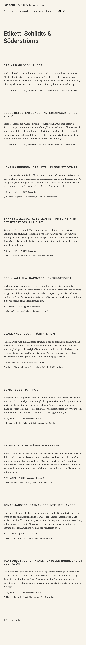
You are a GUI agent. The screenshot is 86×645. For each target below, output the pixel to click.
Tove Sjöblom (50, 423)
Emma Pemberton (14, 423)
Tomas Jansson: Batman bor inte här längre (39, 505)
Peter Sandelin (12, 482)
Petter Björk (25, 482)
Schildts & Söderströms (67, 90)
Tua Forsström (47, 597)
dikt (8, 311)
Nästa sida (16, 620)
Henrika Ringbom (14, 197)
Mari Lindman (29, 197)
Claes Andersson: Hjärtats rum (29, 333)
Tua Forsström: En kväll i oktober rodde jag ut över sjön (43, 562)
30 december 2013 (14, 307)
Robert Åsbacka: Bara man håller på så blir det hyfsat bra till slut (40, 221)
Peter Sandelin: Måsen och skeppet (32, 445)
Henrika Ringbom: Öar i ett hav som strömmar (40, 167)
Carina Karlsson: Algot (23, 65)
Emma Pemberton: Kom (21, 389)
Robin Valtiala (22, 311)
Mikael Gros (11, 255)
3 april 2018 (11, 90)
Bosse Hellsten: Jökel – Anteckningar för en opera (41, 114)
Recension (31, 90)
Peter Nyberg (35, 367)
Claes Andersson (21, 367)
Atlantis (9, 367)
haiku (13, 311)
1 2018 (23, 90)
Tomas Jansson (45, 538)
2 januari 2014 (12, 192)
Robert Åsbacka (25, 255)
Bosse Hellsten (47, 144)
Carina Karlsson (48, 90)
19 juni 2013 (11, 418)
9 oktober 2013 (12, 362)
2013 (25, 192)
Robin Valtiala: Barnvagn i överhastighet (37, 278)
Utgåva (45, 478)
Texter (41, 362)
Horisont (9, 5)
